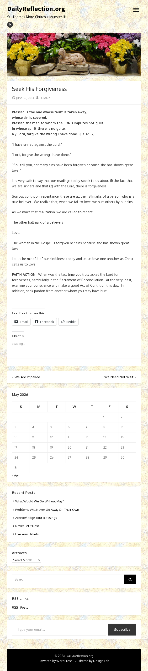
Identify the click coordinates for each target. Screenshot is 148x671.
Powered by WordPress (56, 661)
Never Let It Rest (27, 526)
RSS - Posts (20, 607)
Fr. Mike (43, 98)
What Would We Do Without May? (39, 501)
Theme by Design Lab (94, 661)
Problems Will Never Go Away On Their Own (47, 509)
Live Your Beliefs (27, 534)
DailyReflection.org (36, 9)
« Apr (15, 475)
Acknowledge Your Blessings (36, 518)
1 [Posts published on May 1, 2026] (103, 417)
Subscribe (122, 629)
